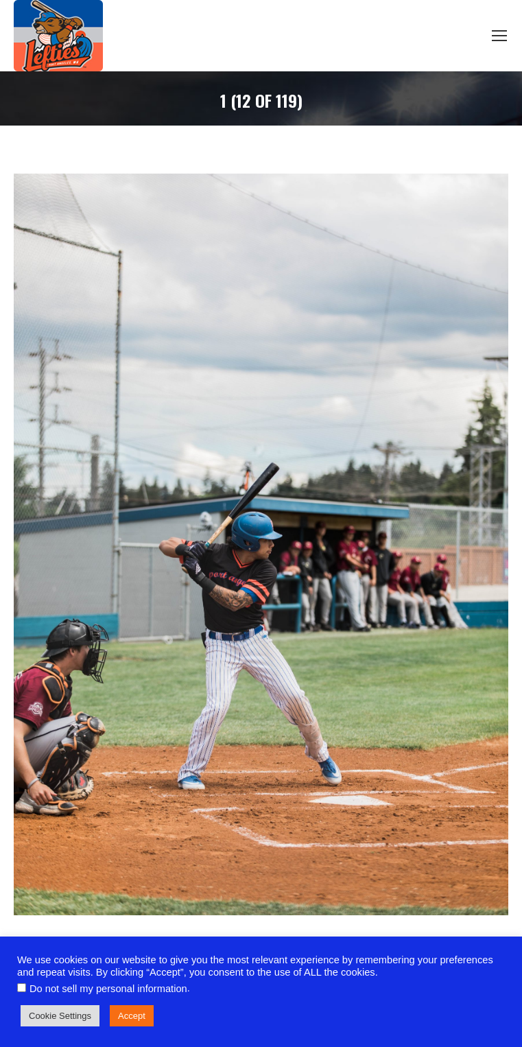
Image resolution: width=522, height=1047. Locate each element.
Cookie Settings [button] (60, 1016)
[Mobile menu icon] (499, 36)
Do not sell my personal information (108, 988)
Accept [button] (131, 1016)
